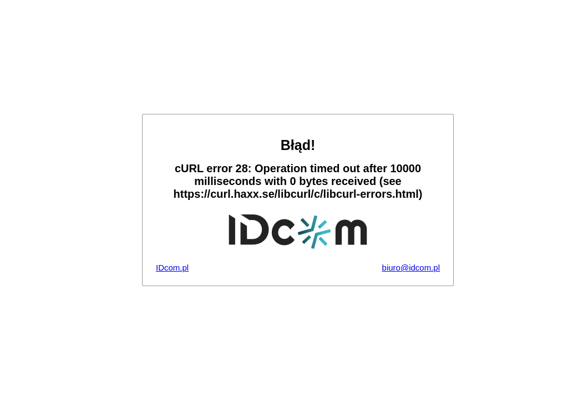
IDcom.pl (172, 267)
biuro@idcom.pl (411, 267)
